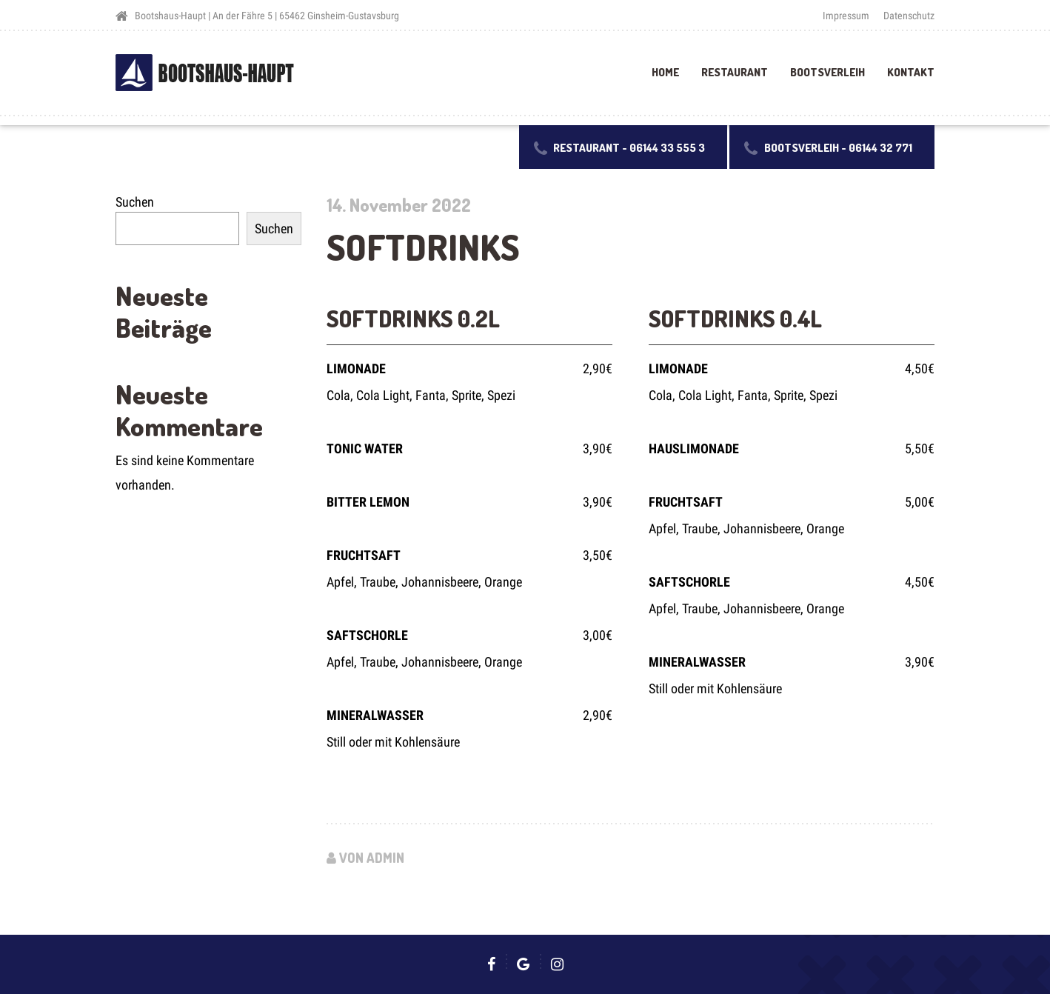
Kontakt (910, 72)
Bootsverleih (827, 72)
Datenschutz (908, 15)
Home (665, 72)
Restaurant (734, 72)
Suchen (135, 202)
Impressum (846, 15)
